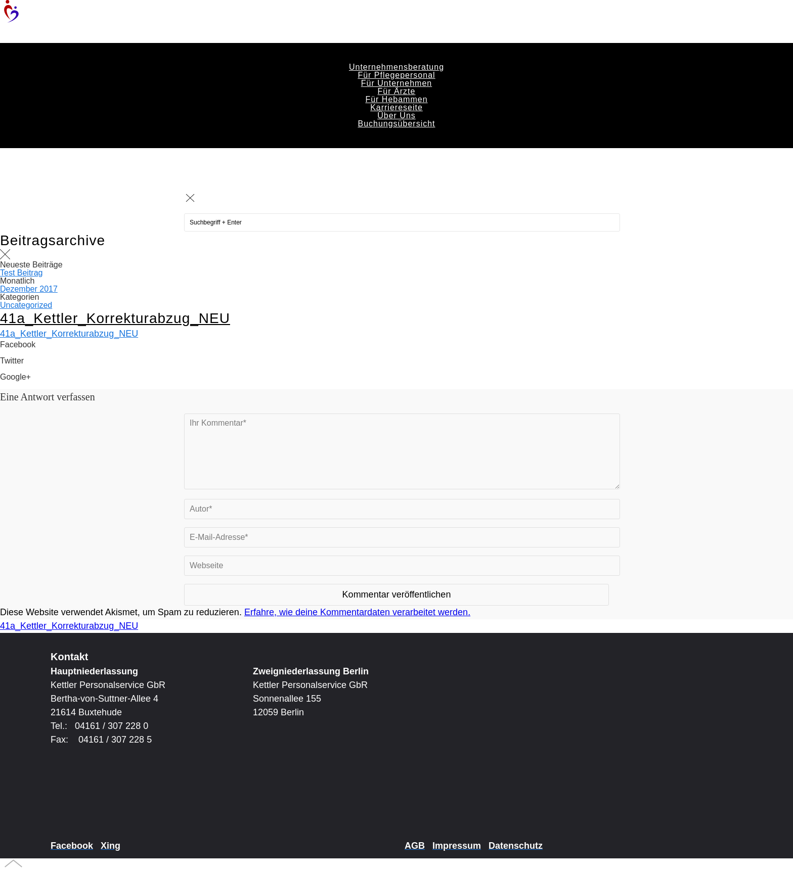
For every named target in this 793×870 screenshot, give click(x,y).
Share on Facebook (35, 352)
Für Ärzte (397, 91)
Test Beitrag (21, 272)
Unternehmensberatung (396, 67)
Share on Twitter (29, 368)
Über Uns (396, 115)
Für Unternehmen (396, 83)
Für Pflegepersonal (396, 75)
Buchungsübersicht (396, 123)
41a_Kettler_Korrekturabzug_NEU (115, 318)
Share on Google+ (33, 385)
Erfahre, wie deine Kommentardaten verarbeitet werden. (357, 612)
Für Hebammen (396, 99)
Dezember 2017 (29, 289)
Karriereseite (396, 107)
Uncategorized (26, 305)
